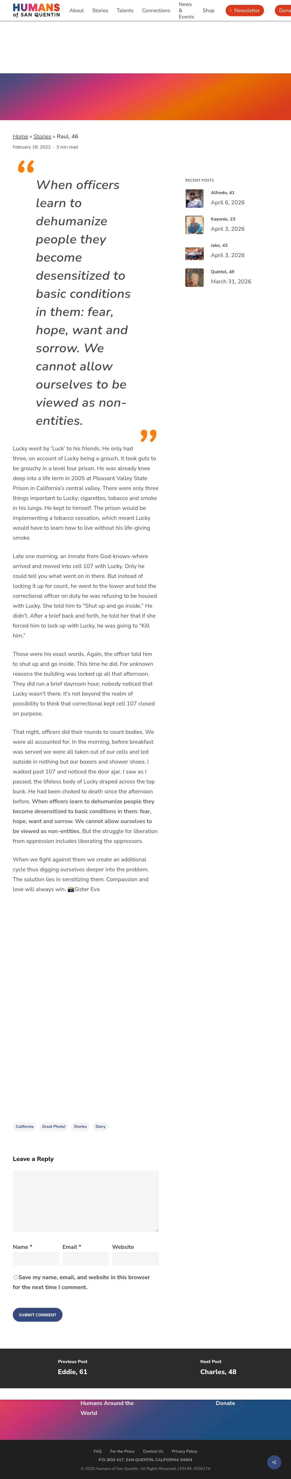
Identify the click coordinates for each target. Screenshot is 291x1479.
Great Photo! (53, 1126)
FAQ (98, 1451)
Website (123, 1247)
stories (80, 1126)
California (25, 1126)
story (100, 1126)
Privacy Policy (185, 1451)
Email (72, 1247)
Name (22, 1247)
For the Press (122, 1451)
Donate (225, 1403)
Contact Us (153, 1451)
